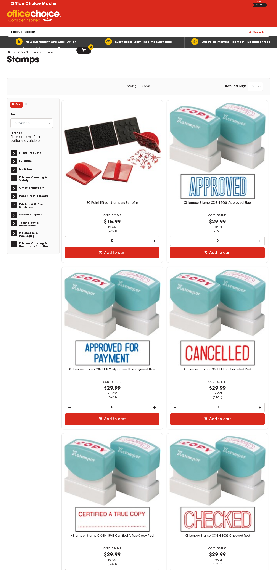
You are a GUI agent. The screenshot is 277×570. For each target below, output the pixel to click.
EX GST (253, 5)
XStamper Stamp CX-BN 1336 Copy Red (191, 395)
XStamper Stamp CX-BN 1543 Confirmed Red (138, 395)
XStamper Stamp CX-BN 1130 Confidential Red (86, 395)
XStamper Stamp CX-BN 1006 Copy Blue (244, 395)
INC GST (259, 5)
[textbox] (113, 16)
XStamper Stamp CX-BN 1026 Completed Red (191, 275)
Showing (138, 86)
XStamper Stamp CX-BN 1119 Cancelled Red (244, 156)
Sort (13, 114)
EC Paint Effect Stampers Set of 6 (86, 156)
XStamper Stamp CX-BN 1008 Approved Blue (138, 156)
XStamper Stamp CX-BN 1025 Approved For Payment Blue (191, 156)
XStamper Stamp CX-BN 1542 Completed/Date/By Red (244, 275)
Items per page (235, 86)
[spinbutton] (86, 192)
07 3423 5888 (206, 510)
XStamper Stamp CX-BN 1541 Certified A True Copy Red (86, 275)
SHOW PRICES (259, 2)
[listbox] (255, 86)
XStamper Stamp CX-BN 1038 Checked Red (138, 275)
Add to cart (88, 204)
